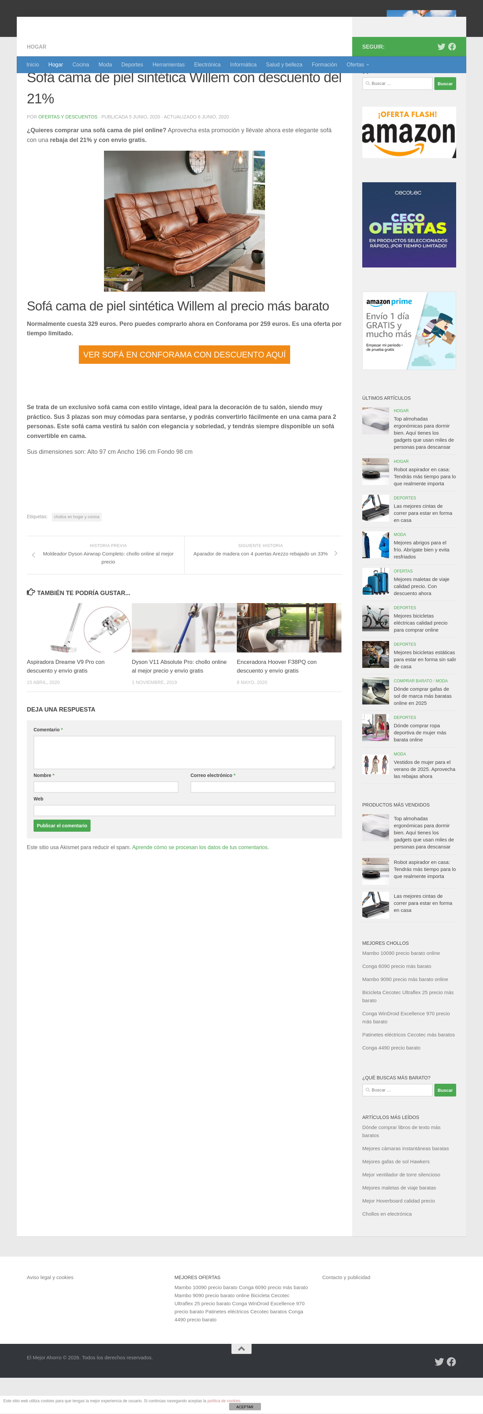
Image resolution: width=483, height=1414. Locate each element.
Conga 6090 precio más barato (396, 1002)
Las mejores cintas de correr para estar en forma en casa (423, 549)
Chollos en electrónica (387, 1250)
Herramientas (169, 64)
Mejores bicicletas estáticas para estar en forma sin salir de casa (425, 695)
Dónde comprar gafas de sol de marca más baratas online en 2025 (423, 732)
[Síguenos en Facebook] (452, 83)
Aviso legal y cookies (50, 1313)
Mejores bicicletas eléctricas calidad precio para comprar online (420, 659)
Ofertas (355, 64)
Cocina (80, 64)
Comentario (48, 766)
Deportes (132, 64)
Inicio (32, 64)
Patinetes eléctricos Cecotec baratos (246, 1348)
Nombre (44, 812)
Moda (105, 64)
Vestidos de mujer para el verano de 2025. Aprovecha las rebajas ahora (424, 805)
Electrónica (207, 64)
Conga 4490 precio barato (391, 1084)
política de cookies (223, 1401)
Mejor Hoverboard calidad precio (398, 1237)
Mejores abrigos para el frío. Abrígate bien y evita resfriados (421, 586)
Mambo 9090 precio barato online (211, 1331)
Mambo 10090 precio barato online (401, 989)
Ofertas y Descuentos (68, 153)
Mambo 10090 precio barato (205, 1323)
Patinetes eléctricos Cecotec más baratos (408, 1071)
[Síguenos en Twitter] (441, 83)
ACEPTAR (244, 1407)
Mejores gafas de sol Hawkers (396, 1198)
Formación (324, 64)
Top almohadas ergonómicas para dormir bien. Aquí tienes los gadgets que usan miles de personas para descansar (424, 469)
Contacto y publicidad (346, 1313)
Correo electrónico (213, 812)
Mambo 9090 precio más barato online (405, 1015)
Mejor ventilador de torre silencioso (401, 1211)
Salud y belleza (284, 64)
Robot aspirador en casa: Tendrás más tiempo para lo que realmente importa (425, 513)
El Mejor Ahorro (78, 23)
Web (38, 835)
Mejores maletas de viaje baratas (399, 1224)
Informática (243, 64)
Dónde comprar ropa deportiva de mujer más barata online (420, 769)
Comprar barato (413, 717)
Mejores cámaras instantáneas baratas (405, 1184)
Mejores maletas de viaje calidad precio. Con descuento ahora (421, 622)
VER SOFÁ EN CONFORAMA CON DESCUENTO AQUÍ (184, 390)
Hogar (55, 64)
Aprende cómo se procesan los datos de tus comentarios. (200, 884)
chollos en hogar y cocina (76, 553)
